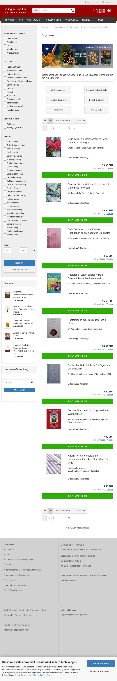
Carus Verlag (11, 166)
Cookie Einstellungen (13, 590)
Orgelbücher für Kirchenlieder (18, 81)
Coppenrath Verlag (13, 174)
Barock (8, 88)
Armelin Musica (12, 148)
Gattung (8, 62)
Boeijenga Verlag (12, 159)
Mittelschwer (11, 49)
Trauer (99, 20)
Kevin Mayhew (11, 202)
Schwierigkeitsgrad (14, 33)
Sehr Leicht (10, 42)
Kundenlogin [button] (91, 2)
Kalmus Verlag (11, 199)
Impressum (9, 549)
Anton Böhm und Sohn (15, 145)
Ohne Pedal (10, 38)
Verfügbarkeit (11, 119)
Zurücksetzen (19, 269)
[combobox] (63, 121)
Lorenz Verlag (11, 206)
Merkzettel (107, 2)
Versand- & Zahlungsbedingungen (18, 559)
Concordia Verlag (12, 170)
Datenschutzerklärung (42, 675)
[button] (45, 121)
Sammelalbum (11, 85)
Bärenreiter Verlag (13, 156)
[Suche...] (36, 10)
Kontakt (7, 554)
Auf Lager (9, 124)
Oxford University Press (15, 220)
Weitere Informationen (100, 671)
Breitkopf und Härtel (14, 163)
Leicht (8, 45)
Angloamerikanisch (13, 106)
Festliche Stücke (12, 67)
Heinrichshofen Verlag (15, 195)
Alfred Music (11, 141)
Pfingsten (9, 20)
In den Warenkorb (77, 175)
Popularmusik (11, 110)
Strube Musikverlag (13, 231)
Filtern (19, 263)
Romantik (9, 95)
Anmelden (19, 390)
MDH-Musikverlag (13, 209)
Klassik (8, 92)
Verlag (7, 136)
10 (69, 128)
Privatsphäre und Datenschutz (17, 575)
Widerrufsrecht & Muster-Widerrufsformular (22, 570)
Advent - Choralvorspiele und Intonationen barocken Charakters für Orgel (88, 459)
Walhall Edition (12, 234)
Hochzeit (87, 20)
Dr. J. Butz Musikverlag (15, 184)
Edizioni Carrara (12, 188)
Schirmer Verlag (12, 224)
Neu (21, 20)
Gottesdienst (34, 20)
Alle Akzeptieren (101, 663)
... (63, 128)
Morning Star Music (14, 216)
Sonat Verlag (11, 227)
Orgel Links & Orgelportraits (15, 585)
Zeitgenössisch (12, 99)
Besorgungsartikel (13, 127)
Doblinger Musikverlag (15, 181)
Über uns (7, 565)
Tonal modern (11, 103)
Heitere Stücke (12, 74)
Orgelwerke (71, 20)
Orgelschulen (53, 20)
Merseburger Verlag (14, 213)
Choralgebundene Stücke (16, 77)
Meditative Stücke (13, 70)
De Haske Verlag (12, 177)
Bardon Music (11, 152)
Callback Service (11, 580)
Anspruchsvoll (11, 53)
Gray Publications (13, 191)
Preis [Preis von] (6, 245)
